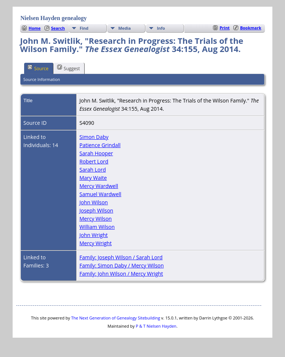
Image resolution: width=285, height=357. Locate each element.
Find (84, 28)
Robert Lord (93, 161)
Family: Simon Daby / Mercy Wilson (121, 265)
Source (38, 68)
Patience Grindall (100, 145)
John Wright (93, 234)
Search (58, 28)
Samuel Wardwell (100, 194)
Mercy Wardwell (98, 185)
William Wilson (97, 226)
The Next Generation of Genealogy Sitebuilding (115, 318)
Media (124, 28)
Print (225, 27)
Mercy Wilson (95, 218)
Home (35, 28)
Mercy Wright (95, 243)
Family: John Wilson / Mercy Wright (121, 273)
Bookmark (250, 27)
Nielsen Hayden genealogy (53, 18)
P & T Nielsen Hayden (156, 326)
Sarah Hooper (96, 153)
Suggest (68, 68)
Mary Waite (93, 177)
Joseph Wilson (96, 210)
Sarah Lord (92, 169)
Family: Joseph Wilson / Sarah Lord (121, 257)
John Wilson (93, 202)
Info (161, 28)
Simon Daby (93, 136)
